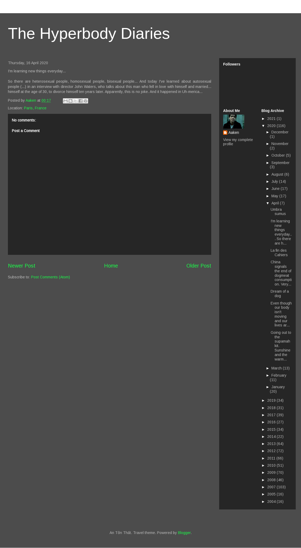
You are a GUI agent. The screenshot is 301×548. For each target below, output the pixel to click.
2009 (272, 472)
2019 (272, 400)
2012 (272, 451)
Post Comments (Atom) (50, 277)
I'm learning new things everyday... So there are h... (281, 232)
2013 (272, 444)
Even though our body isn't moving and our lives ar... (281, 314)
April (275, 203)
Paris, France (35, 108)
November (280, 144)
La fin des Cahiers (279, 252)
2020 (272, 126)
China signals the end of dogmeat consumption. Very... (281, 273)
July (275, 181)
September (280, 163)
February (278, 375)
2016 (272, 422)
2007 (272, 487)
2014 (272, 436)
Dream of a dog (280, 293)
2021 (272, 118)
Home (111, 266)
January (278, 387)
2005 (272, 494)
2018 (272, 408)
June (276, 188)
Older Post (198, 266)
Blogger (184, 533)
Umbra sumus (278, 211)
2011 (271, 458)
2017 (272, 415)
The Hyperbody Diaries (89, 33)
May (275, 196)
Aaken (233, 132)
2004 (272, 501)
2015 (272, 429)
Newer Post (21, 266)
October (278, 155)
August (277, 174)
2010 (272, 465)
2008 (272, 480)
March (277, 368)
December (280, 132)
